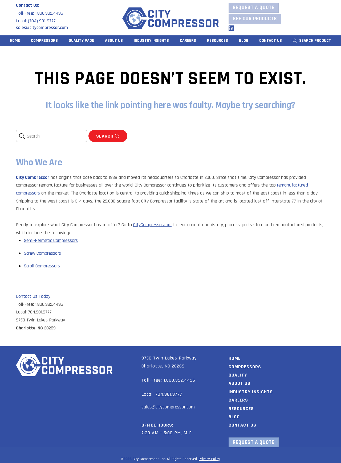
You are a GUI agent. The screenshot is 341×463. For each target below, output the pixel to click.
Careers (188, 40)
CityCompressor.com (152, 225)
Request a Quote (253, 7)
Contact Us (270, 40)
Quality (238, 375)
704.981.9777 (168, 394)
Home (15, 40)
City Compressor (32, 177)
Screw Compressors (42, 253)
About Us (114, 40)
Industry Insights (151, 40)
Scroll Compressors (42, 266)
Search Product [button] (312, 40)
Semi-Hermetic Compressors (51, 240)
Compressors (44, 40)
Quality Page (81, 40)
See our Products (255, 18)
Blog (243, 40)
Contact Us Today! (34, 296)
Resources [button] (217, 40)
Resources (241, 409)
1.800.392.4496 (179, 380)
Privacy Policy (209, 459)
